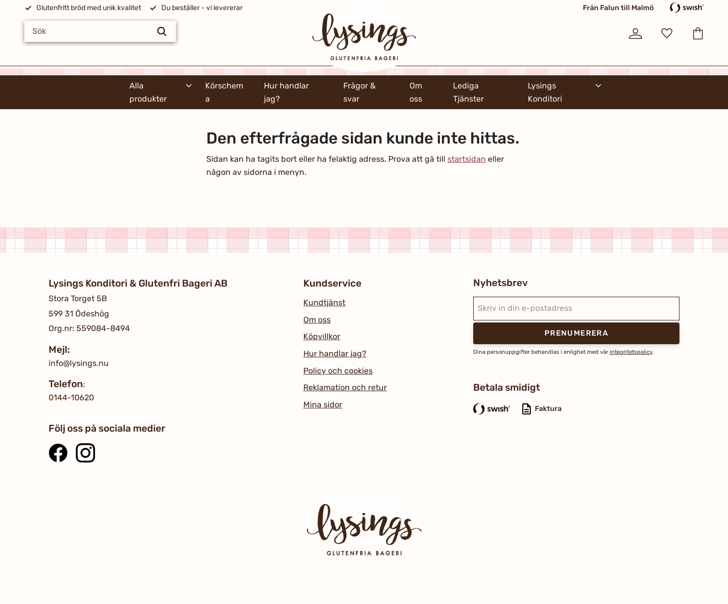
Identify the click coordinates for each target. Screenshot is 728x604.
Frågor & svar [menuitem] (359, 92)
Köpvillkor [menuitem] (321, 336)
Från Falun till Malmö (618, 8)
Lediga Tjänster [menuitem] (468, 92)
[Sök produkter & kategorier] (100, 31)
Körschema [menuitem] (224, 92)
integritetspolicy (631, 352)
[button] (666, 33)
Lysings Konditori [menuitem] (545, 92)
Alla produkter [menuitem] (148, 92)
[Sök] (162, 31)
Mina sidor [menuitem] (322, 404)
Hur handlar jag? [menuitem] (286, 92)
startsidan (466, 159)
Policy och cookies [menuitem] (338, 371)
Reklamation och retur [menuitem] (345, 387)
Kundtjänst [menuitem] (324, 302)
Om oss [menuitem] (416, 92)
